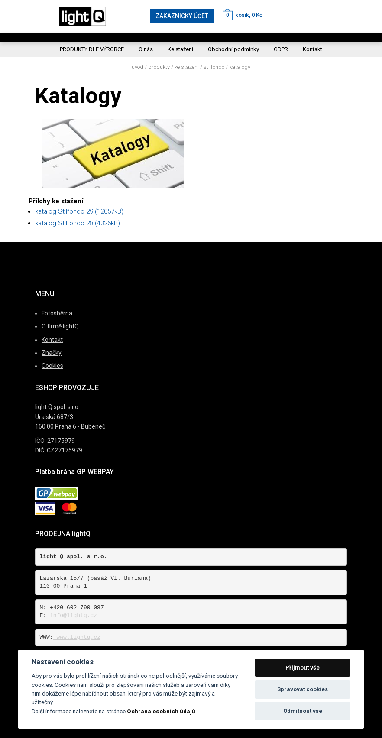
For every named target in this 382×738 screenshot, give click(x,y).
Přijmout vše (302, 667)
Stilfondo (214, 67)
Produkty (159, 67)
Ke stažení (180, 49)
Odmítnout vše (302, 711)
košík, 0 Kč (242, 15)
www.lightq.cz (76, 637)
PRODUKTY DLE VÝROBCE (92, 49)
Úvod (137, 67)
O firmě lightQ (60, 326)
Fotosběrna (57, 313)
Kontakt (312, 49)
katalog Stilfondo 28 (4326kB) (77, 223)
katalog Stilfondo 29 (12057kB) (79, 211)
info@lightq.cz (73, 615)
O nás (146, 49)
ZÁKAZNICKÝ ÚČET (181, 16)
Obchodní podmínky (233, 49)
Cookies (52, 365)
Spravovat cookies (302, 689)
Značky (52, 352)
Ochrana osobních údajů (161, 711)
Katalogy (239, 67)
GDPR (281, 49)
